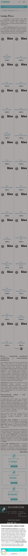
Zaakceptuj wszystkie (14, 550)
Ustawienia (14, 554)
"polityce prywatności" (21, 542)
